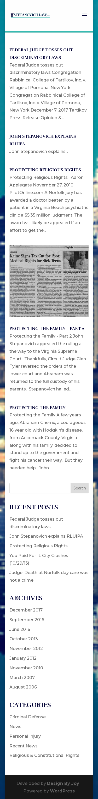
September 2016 (26, 619)
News (15, 726)
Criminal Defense (27, 716)
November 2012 (26, 648)
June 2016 (19, 629)
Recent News (23, 745)
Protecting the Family (37, 407)
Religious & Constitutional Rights (44, 755)
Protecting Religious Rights (45, 170)
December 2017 (26, 610)
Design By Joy (63, 783)
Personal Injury (25, 736)
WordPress (62, 791)
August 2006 (23, 687)
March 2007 (22, 677)
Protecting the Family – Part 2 (46, 328)
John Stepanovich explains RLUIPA (46, 536)
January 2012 (23, 658)
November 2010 (26, 667)
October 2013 (23, 638)
